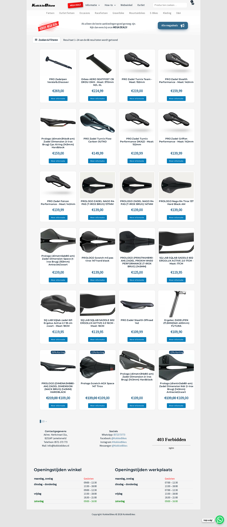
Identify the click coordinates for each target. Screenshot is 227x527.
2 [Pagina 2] (42, 421)
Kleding (167, 13)
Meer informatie (58, 98)
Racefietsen (101, 13)
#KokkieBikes (119, 442)
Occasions (84, 13)
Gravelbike (118, 13)
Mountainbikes (137, 13)
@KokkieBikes (119, 438)
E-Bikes (154, 13)
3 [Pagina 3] (43, 421)
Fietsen (50, 13)
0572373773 (119, 434)
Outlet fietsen (67, 13)
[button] (98, 5)
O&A (178, 13)
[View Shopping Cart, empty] (192, 5)
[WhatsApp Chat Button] (219, 519)
